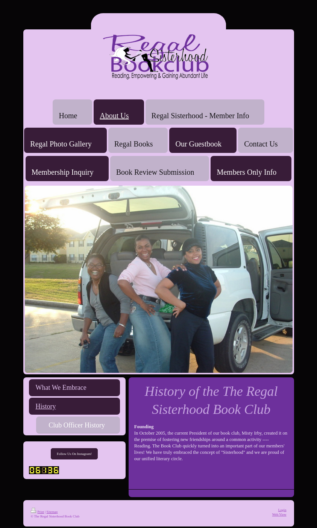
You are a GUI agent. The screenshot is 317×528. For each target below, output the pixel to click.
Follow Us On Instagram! (74, 454)
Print (37, 512)
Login (282, 510)
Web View (279, 514)
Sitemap (52, 512)
